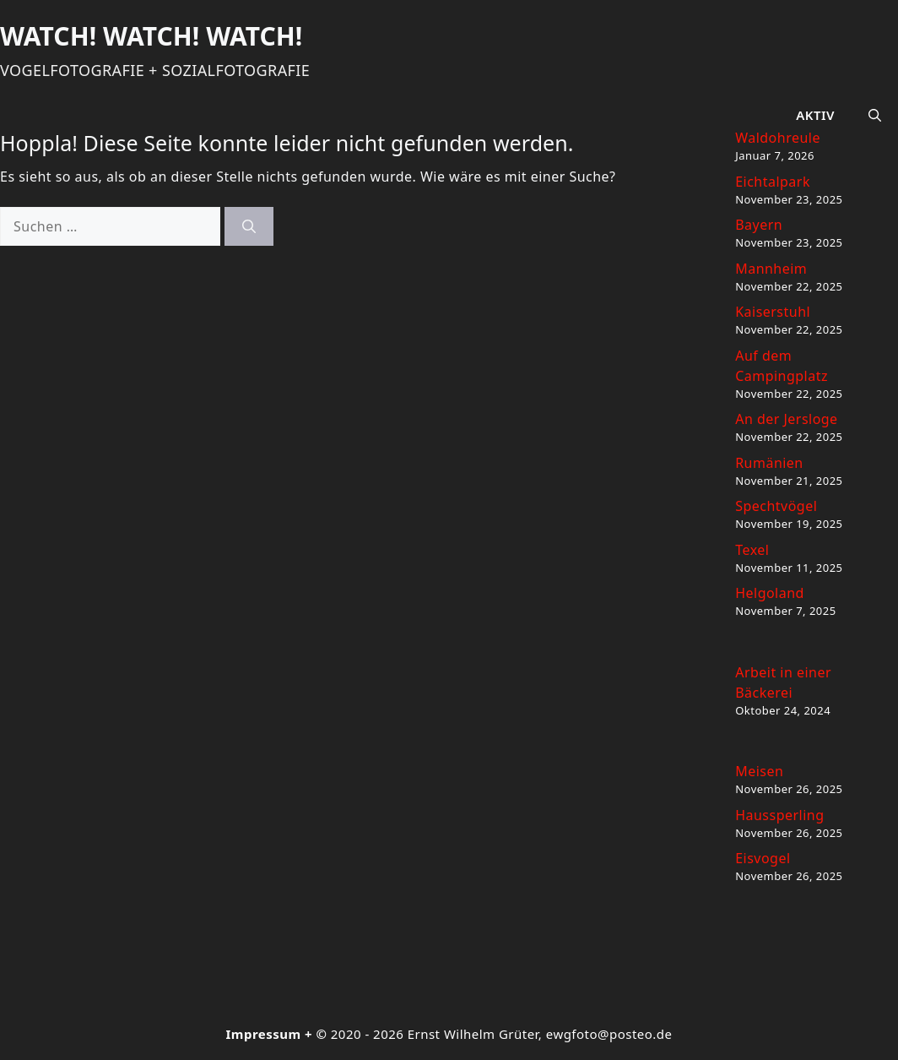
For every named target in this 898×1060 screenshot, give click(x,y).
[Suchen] (248, 226)
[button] (875, 115)
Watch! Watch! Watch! (151, 36)
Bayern (758, 224)
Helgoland (769, 593)
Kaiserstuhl (772, 311)
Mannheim (771, 268)
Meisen (759, 771)
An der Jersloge (786, 419)
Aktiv (815, 114)
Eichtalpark (772, 181)
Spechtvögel (776, 506)
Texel (752, 550)
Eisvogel (762, 858)
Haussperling (779, 815)
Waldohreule (777, 137)
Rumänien (769, 463)
